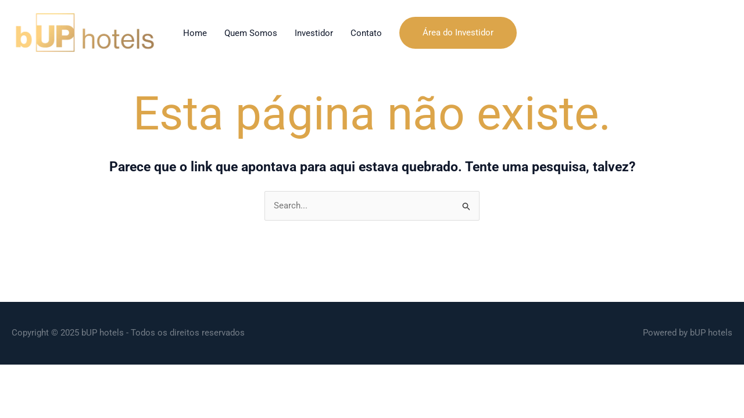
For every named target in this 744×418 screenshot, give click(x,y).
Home (195, 33)
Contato (366, 33)
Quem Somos (250, 33)
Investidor (314, 33)
